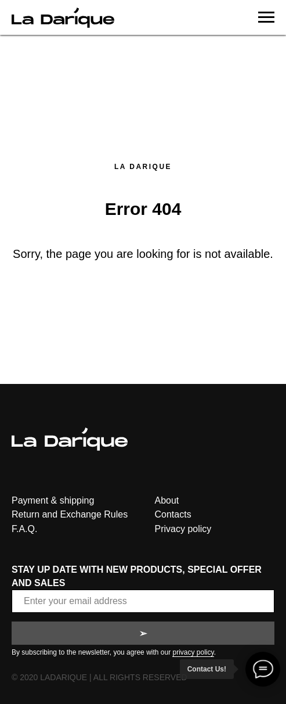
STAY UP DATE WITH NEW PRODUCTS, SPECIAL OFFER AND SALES (137, 576)
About (167, 500)
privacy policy (192, 652)
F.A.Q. (24, 529)
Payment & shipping (53, 500)
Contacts (173, 514)
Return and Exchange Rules (70, 514)
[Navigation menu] (266, 17)
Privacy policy (183, 529)
